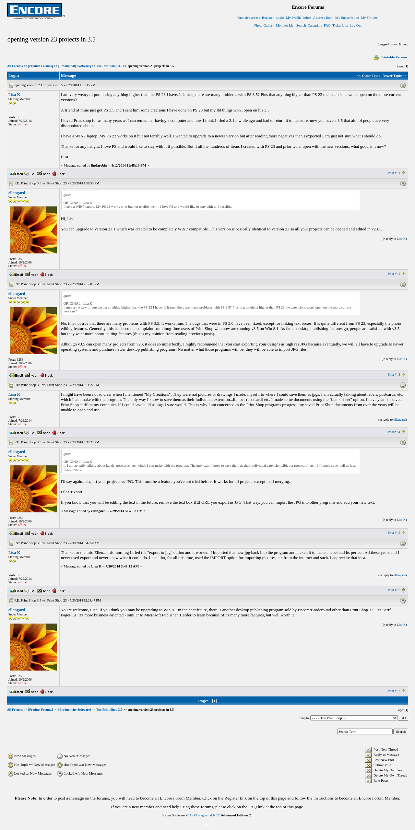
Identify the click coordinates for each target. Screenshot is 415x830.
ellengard (16, 192)
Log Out (356, 25)
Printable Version (390, 57)
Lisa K (14, 94)
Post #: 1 (394, 173)
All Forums (15, 66)
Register (268, 17)
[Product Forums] (40, 66)
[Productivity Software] (74, 66)
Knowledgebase (248, 17)
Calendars (315, 25)
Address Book (323, 17)
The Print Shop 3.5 (109, 66)
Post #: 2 (394, 273)
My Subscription (347, 17)
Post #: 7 (394, 691)
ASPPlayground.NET (204, 815)
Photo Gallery (264, 25)
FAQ (327, 25)
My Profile (294, 17)
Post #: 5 (394, 532)
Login (280, 17)
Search (301, 25)
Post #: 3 (394, 374)
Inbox (307, 17)
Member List (285, 25)
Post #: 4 (394, 432)
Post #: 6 (394, 590)
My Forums (369, 17)
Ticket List (340, 25)
